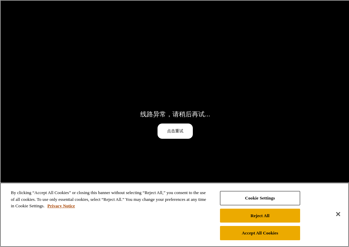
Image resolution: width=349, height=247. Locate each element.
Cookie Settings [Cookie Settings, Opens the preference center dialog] (260, 198)
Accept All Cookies (260, 232)
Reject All (260, 215)
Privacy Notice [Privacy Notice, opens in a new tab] (61, 205)
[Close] (338, 214)
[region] (174, 215)
